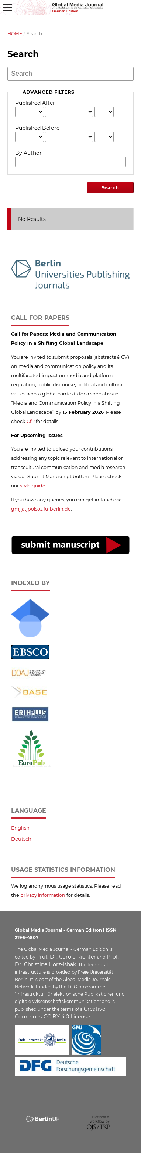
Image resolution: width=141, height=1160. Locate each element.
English (20, 828)
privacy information (42, 895)
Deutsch (21, 839)
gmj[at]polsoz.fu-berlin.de (41, 509)
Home (14, 33)
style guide (32, 485)
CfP (31, 421)
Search (110, 187)
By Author (28, 153)
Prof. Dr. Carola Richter (66, 956)
